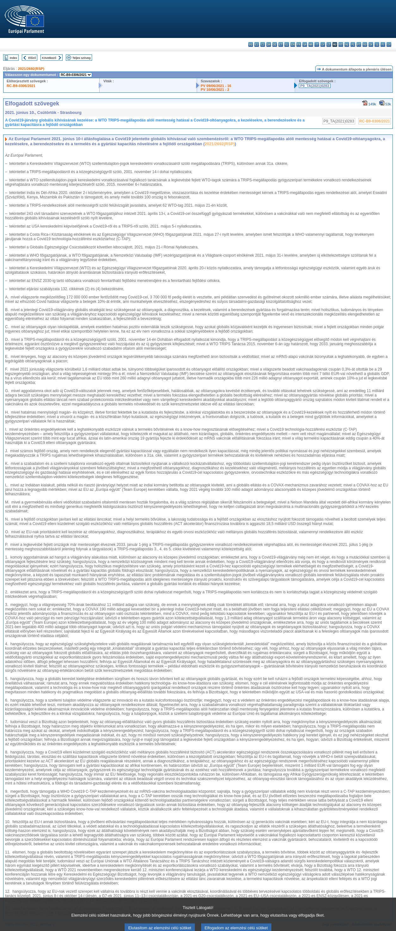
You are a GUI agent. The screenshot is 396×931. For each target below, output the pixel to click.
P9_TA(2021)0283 (314, 86)
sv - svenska (389, 44)
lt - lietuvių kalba (328, 44)
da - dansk (268, 44)
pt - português (358, 44)
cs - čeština (262, 44)
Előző (32, 57)
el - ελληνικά (286, 44)
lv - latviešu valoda (322, 44)
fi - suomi (383, 44)
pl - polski (352, 44)
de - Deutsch (274, 44)
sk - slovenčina (370, 44)
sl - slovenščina (376, 44)
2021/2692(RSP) (31, 69)
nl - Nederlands (346, 44)
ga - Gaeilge (304, 44)
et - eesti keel (280, 44)
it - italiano (316, 44)
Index (13, 57)
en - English (292, 44)
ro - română (364, 44)
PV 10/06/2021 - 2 (215, 89)
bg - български (250, 44)
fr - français (298, 44)
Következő (49, 57)
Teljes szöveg (81, 57)
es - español (256, 44)
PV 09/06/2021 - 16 (216, 86)
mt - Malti (340, 44)
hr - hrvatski (310, 44)
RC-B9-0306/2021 (21, 86)
